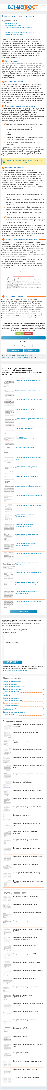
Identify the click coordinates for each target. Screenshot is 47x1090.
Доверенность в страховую (22, 815)
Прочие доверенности (10, 714)
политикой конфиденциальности (15, 670)
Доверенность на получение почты (25, 921)
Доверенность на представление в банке (29, 419)
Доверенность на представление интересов (28, 757)
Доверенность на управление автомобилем (28, 912)
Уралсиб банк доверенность (25, 447)
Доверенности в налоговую (12, 681)
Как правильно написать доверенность (26, 896)
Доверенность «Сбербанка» (22, 782)
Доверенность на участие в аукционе (25, 864)
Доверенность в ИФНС (20, 1053)
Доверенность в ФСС (20, 1036)
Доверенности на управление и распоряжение (13, 708)
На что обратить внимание (14, 34)
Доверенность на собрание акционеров (28, 495)
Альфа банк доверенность (24, 428)
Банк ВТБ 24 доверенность (24, 438)
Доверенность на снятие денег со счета (29, 399)
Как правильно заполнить (13, 30)
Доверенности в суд (10, 684)
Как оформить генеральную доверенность (27, 1061)
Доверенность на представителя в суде (28, 601)
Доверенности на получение (12, 689)
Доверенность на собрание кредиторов (28, 486)
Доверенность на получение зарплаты (26, 1011)
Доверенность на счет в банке (25, 409)
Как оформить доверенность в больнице (26, 873)
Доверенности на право (11, 691)
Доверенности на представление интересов (14, 695)
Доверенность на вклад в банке (26, 467)
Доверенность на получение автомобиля (27, 807)
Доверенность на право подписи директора (27, 856)
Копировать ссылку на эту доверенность (23, 338)
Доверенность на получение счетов (27, 380)
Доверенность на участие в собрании (28, 505)
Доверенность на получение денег (24, 978)
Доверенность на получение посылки (25, 987)
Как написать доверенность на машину (26, 1077)
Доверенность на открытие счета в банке (27, 790)
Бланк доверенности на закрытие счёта (18, 27)
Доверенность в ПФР (20, 1028)
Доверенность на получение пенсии (25, 1020)
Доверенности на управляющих (14, 712)
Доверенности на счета (11, 703)
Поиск (42, 10)
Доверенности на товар (11, 705)
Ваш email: (23, 341)
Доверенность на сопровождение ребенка (27, 749)
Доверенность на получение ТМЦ (24, 954)
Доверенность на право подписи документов (28, 970)
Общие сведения (11, 23)
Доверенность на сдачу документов (25, 1069)
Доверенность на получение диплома (25, 732)
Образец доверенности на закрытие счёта (19, 32)
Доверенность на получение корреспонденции (22, 995)
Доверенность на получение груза (24, 945)
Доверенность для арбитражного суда (28, 572)
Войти (41, 6)
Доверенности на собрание (12, 700)
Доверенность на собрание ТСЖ (26, 476)
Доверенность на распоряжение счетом (29, 390)
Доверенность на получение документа (26, 962)
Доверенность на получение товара (25, 904)
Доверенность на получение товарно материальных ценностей (25, 938)
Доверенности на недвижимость (14, 686)
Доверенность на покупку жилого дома (28, 553)
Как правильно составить (13, 25)
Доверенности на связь (11, 698)
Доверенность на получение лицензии (26, 840)
